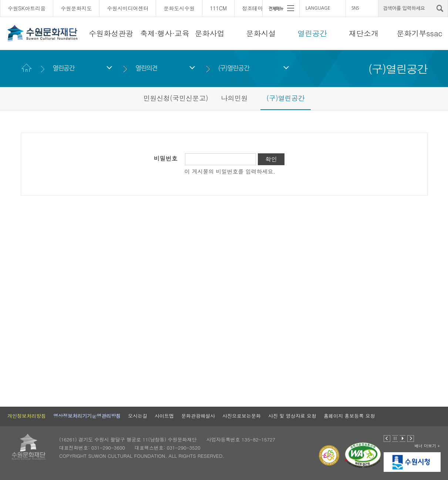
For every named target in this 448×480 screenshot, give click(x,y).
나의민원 (234, 98)
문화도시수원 (179, 8)
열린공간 (312, 33)
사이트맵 (164, 415)
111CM (218, 8)
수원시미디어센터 (127, 8)
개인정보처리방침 (26, 415)
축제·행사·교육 (164, 33)
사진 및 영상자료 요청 (292, 415)
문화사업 (210, 33)
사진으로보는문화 (241, 415)
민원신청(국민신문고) (175, 98)
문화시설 (261, 33)
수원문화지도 (76, 8)
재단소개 (363, 33)
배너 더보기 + (427, 446)
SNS (355, 8)
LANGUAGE (318, 8)
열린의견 (146, 68)
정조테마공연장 (260, 8)
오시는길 (137, 415)
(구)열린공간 (233, 68)
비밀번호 (166, 158)
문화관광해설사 (198, 415)
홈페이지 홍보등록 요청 (349, 415)
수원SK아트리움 (27, 8)
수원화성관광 (111, 33)
